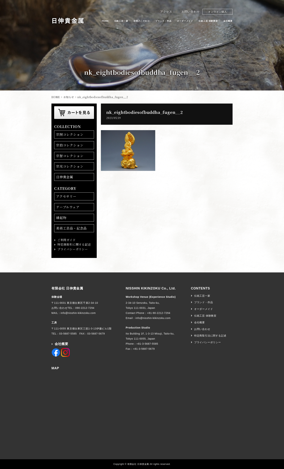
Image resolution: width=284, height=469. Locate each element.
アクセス (166, 11)
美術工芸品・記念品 (71, 228)
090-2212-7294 (84, 307)
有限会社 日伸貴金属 (67, 288)
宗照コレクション (69, 134)
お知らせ (68, 97)
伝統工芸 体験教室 (208, 21)
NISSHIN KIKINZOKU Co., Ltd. (151, 288)
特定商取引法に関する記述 (210, 335)
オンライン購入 (217, 11)
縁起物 (61, 217)
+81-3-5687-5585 (147, 343)
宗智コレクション (69, 155)
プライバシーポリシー (72, 249)
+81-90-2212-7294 (158, 313)
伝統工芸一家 (121, 21)
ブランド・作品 (163, 21)
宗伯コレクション (69, 145)
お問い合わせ (190, 11)
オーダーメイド (185, 21)
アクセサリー (66, 196)
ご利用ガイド (66, 240)
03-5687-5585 (68, 333)
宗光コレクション (69, 166)
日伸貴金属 (64, 176)
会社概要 (228, 21)
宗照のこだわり (141, 21)
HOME (105, 21)
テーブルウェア (68, 207)
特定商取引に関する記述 (74, 244)
